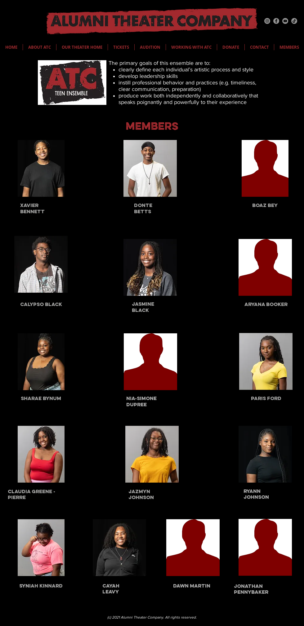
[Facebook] (276, 21)
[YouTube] (285, 21)
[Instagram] (267, 21)
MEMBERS (152, 127)
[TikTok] (294, 21)
